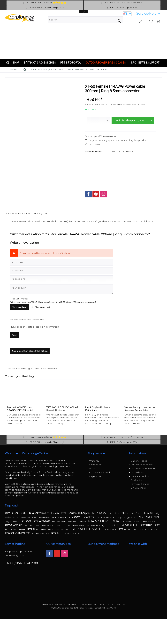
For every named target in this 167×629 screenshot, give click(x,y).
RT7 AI (66, 525)
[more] (19, 423)
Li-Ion (13, 529)
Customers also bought (18, 368)
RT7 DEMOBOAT (16, 513)
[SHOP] (16, 63)
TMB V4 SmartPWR (59, 529)
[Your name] (61, 262)
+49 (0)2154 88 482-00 (21, 563)
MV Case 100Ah (59, 521)
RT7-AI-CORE (14, 525)
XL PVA (27, 521)
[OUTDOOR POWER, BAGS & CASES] (106, 63)
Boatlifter (89, 517)
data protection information (43, 326)
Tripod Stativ (78, 525)
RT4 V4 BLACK (106, 517)
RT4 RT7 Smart (39, 513)
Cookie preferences (142, 464)
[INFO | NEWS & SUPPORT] (145, 63)
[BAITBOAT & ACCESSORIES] (40, 63)
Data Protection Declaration (140, 478)
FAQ (42, 213)
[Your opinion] (61, 289)
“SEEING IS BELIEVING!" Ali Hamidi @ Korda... (62, 409)
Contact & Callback (100, 472)
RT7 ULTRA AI (142, 513)
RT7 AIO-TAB (42, 521)
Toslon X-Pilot (32, 525)
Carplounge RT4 (126, 517)
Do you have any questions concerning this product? (117, 140)
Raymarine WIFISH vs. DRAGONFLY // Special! (20, 409)
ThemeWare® (109, 608)
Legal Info (95, 476)
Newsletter (95, 464)
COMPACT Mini (132, 521)
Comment (93, 144)
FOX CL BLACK (59, 517)
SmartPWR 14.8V (27, 517)
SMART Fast (45, 517)
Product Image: (19, 298)
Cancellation (137, 472)
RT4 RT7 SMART (51, 525)
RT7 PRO (121, 513)
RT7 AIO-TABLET (71, 533)
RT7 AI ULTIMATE (87, 529)
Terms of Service (140, 483)
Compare (92, 136)
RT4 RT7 (73, 521)
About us (94, 468)
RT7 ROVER (102, 513)
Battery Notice (139, 460)
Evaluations (27, 213)
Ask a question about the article (30, 351)
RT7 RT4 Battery (95, 525)
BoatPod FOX (149, 521)
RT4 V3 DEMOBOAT (105, 521)
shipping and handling (114, 604)
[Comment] (61, 278)
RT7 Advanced (128, 529)
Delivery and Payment (143, 468)
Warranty (94, 460)
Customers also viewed (45, 368)
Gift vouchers (138, 487)
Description (11, 213)
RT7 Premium (36, 529)
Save (14, 335)
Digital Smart (12, 521)
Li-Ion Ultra (59, 513)
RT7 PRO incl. (148, 517)
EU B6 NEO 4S (41, 533)
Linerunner (110, 529)
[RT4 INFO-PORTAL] (71, 63)
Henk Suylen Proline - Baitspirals (97, 409)
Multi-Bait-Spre (79, 513)
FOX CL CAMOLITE (122, 525)
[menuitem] (148, 14)
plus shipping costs (136, 104)
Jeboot (83, 521)
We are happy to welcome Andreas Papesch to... (139, 409)
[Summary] (61, 270)
